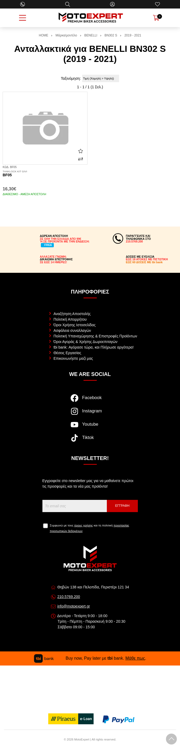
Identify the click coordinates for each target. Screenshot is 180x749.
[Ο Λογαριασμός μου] (112, 4)
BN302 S (110, 35)
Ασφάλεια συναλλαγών (72, 330)
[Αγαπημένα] (157, 4)
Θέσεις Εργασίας (67, 353)
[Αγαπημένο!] (81, 151)
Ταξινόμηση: (71, 78)
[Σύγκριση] (81, 159)
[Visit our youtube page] (90, 427)
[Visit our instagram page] (90, 414)
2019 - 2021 (132, 35)
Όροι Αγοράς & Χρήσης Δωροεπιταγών (85, 342)
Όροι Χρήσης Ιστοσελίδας (75, 325)
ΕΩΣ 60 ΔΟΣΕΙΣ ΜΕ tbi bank (144, 262)
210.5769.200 (68, 597)
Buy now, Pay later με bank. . (90, 658)
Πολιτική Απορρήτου (70, 319)
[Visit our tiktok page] (90, 440)
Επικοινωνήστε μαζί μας (73, 358)
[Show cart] (156, 18)
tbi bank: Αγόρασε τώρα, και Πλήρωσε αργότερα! (94, 347)
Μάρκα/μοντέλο (66, 35)
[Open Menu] (22, 18)
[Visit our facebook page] (90, 400)
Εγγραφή (122, 506)
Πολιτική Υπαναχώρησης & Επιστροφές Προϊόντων (95, 336)
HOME (43, 35)
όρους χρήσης (83, 525)
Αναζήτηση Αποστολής (72, 314)
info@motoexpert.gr (73, 606)
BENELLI (90, 35)
